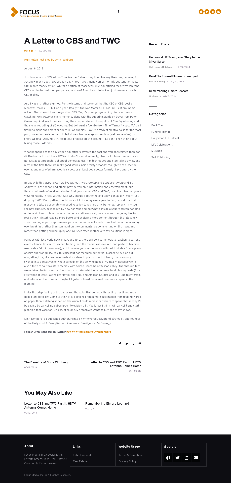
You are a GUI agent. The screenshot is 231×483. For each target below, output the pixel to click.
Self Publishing (157, 81)
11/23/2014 (184, 67)
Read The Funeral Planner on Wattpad (173, 76)
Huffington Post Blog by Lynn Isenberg (48, 60)
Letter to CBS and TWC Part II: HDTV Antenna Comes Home (50, 406)
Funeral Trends (160, 132)
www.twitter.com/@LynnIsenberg (89, 332)
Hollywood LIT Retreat (160, 67)
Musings (28, 50)
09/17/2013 (91, 408)
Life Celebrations (162, 145)
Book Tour (157, 125)
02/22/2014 (177, 81)
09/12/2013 (30, 412)
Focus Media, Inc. (34, 475)
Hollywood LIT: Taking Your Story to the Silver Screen (174, 59)
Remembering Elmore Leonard (107, 404)
